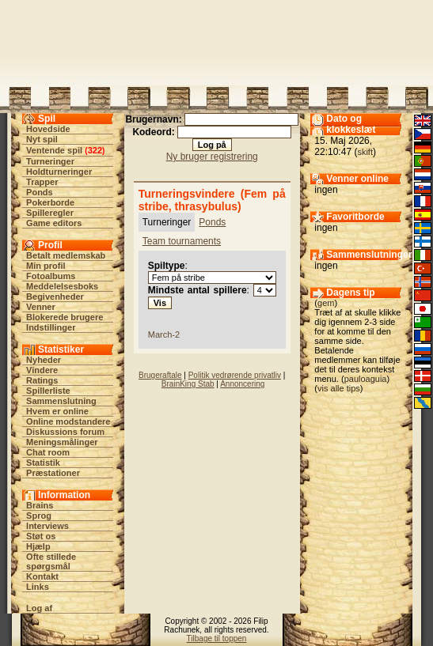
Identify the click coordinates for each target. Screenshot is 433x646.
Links (37, 586)
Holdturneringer (59, 171)
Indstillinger (50, 327)
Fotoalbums (50, 276)
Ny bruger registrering (212, 156)
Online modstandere (68, 421)
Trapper (42, 182)
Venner (40, 307)
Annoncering (242, 384)
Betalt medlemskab (65, 255)
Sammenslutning (61, 401)
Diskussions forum (65, 431)
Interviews (47, 526)
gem (325, 303)
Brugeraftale (160, 375)
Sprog (38, 515)
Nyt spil (42, 139)
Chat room (48, 452)
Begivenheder (55, 296)
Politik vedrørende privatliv (234, 375)
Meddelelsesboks (62, 286)
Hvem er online (57, 411)
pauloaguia (365, 378)
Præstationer (53, 473)
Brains (39, 505)
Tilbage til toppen (217, 638)
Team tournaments (181, 241)
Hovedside (48, 129)
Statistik (43, 462)
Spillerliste (48, 390)
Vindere (42, 370)
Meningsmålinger (61, 442)
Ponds (39, 192)
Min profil (46, 265)
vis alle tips (338, 388)
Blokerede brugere (64, 317)
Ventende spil (54, 150)
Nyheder (43, 360)
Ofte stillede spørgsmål (51, 561)
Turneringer (50, 161)
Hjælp (38, 546)
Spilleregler (50, 212)
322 (95, 150)
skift (365, 152)
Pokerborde (50, 202)
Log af (39, 608)
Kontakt (42, 576)
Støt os (40, 536)
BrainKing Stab (188, 384)
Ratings (42, 380)
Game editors (54, 223)
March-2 (164, 334)
